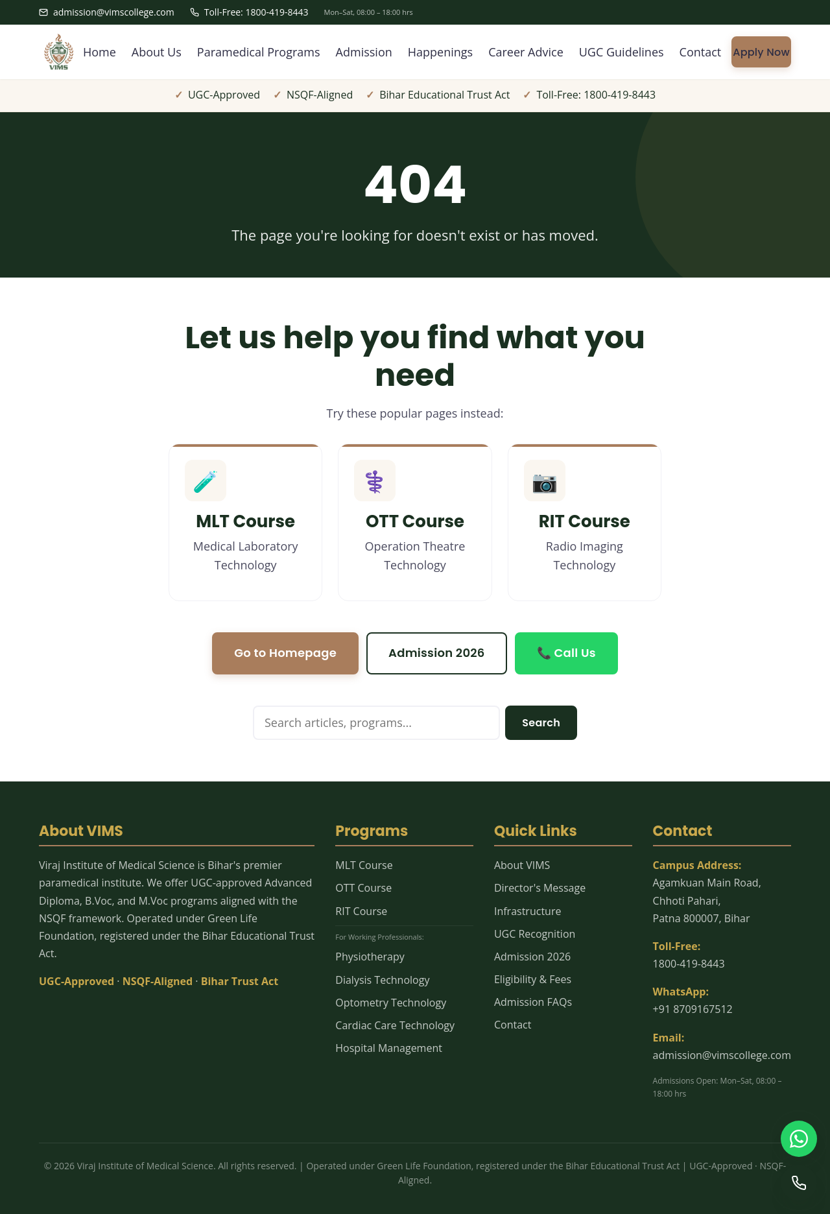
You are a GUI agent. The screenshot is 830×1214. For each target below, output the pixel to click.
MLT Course (363, 865)
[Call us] (799, 1183)
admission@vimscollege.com (106, 12)
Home (99, 52)
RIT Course (361, 911)
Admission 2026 (436, 653)
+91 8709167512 (693, 1009)
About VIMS (522, 865)
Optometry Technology (390, 1002)
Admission (364, 52)
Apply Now (761, 52)
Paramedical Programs (258, 52)
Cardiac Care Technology (395, 1025)
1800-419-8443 (689, 964)
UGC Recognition (534, 934)
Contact (701, 52)
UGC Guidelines (621, 52)
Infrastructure (527, 911)
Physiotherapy (369, 956)
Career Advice (525, 52)
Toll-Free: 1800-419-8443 (249, 12)
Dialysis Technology (382, 980)
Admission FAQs (533, 1002)
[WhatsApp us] (799, 1139)
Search (541, 722)
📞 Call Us (566, 653)
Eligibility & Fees (532, 979)
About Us (157, 52)
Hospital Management (388, 1048)
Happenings (440, 52)
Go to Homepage (285, 653)
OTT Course (363, 888)
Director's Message (540, 888)
